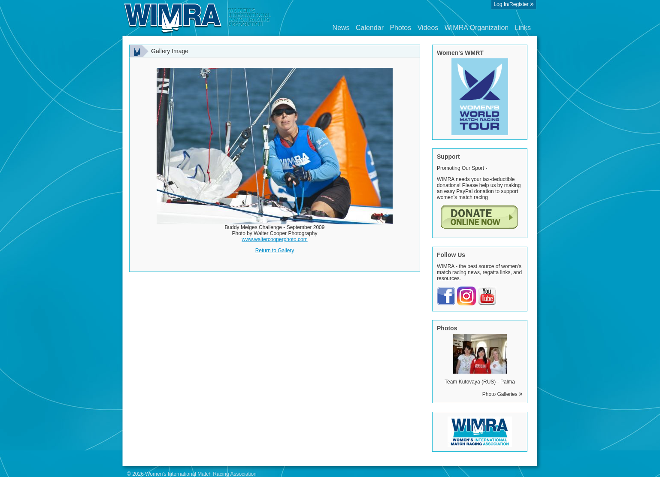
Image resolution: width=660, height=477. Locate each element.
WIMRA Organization (477, 27)
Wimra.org (198, 18)
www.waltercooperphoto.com (274, 239)
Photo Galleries (502, 394)
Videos (428, 27)
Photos (400, 27)
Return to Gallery (274, 251)
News (341, 27)
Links (523, 27)
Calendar (370, 27)
